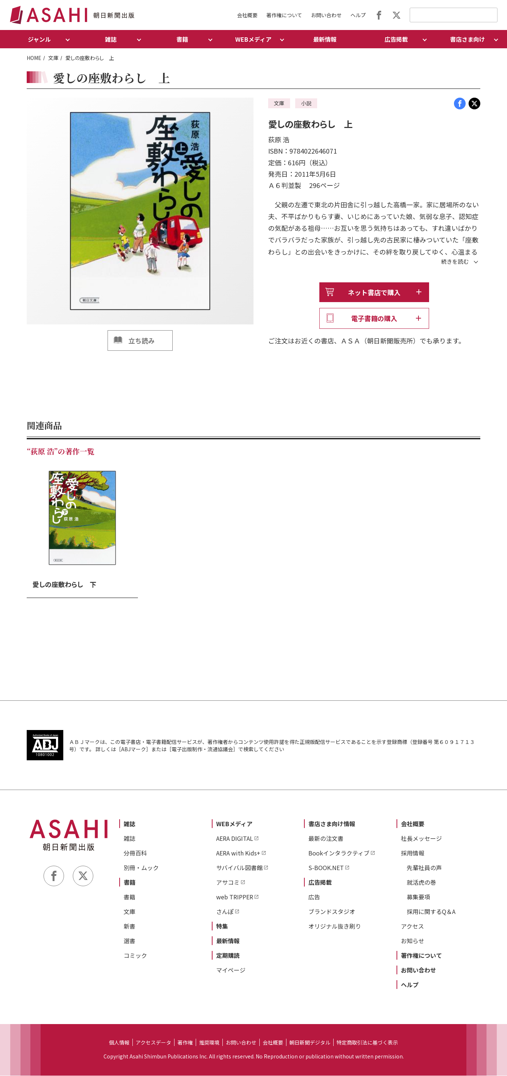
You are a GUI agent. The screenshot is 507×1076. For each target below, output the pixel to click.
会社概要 (247, 15)
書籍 (129, 882)
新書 (129, 926)
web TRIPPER (234, 897)
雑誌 (129, 824)
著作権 (185, 1042)
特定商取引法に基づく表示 (367, 1042)
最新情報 (325, 39)
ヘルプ (358, 15)
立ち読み (141, 340)
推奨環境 (209, 1042)
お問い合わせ (326, 15)
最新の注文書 (325, 838)
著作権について (284, 15)
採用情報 (412, 853)
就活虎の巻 (421, 882)
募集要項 (418, 897)
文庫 (53, 57)
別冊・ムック (141, 868)
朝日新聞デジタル (309, 1042)
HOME (34, 57)
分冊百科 (135, 853)
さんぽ (225, 911)
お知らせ (412, 941)
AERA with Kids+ (238, 853)
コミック (135, 955)
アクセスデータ (153, 1042)
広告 (314, 897)
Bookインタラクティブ (338, 853)
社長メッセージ (421, 838)
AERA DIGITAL (234, 838)
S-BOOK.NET (326, 868)
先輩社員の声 (424, 868)
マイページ (230, 970)
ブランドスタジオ (331, 911)
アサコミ (228, 882)
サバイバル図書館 (239, 868)
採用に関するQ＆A (431, 911)
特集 (222, 926)
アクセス (412, 926)
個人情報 (119, 1042)
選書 (129, 941)
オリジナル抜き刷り (334, 926)
